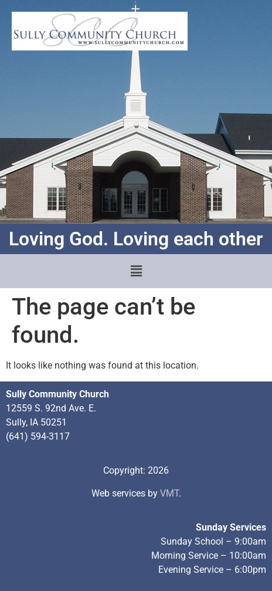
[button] (136, 271)
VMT (169, 493)
